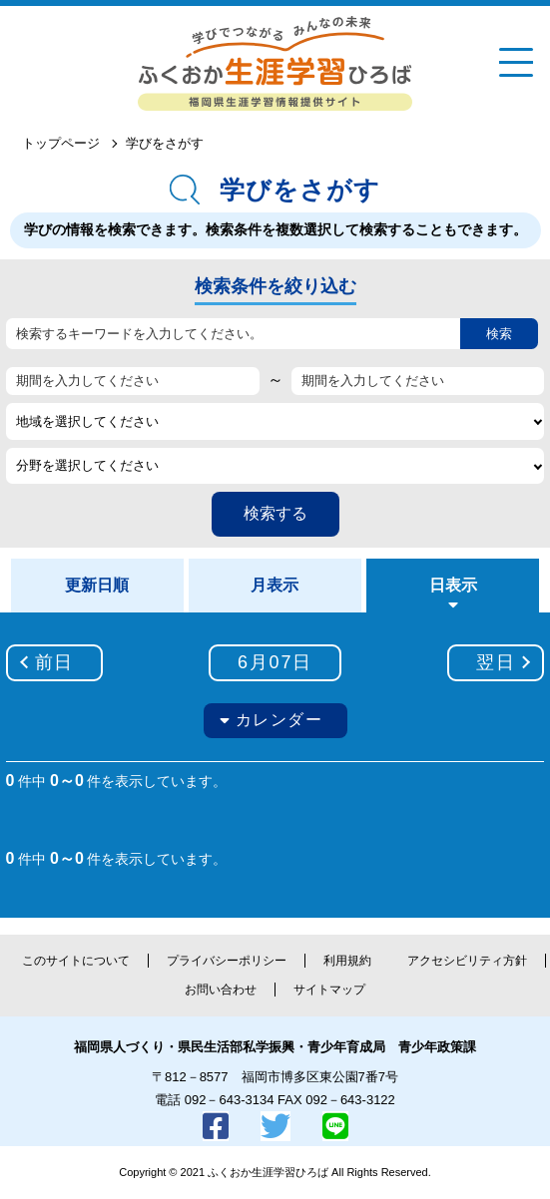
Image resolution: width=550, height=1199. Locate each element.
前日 (55, 662)
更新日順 (97, 585)
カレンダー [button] (279, 719)
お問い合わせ (221, 990)
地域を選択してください (87, 421)
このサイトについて (76, 961)
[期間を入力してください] (133, 381)
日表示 (453, 585)
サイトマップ (329, 990)
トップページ (61, 143)
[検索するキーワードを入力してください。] (233, 333)
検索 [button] (499, 333)
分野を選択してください (87, 465)
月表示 (274, 585)
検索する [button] (275, 513)
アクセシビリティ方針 (467, 961)
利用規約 (347, 961)
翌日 (496, 662)
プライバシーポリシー (226, 961)
